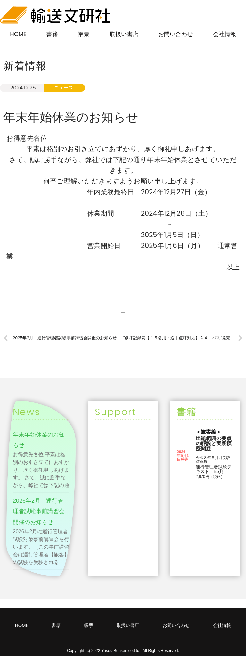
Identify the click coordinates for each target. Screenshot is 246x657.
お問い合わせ (175, 34)
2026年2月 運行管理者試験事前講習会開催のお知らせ (39, 512)
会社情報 (224, 34)
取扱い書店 (124, 34)
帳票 (83, 34)
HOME (18, 34)
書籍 (52, 34)
